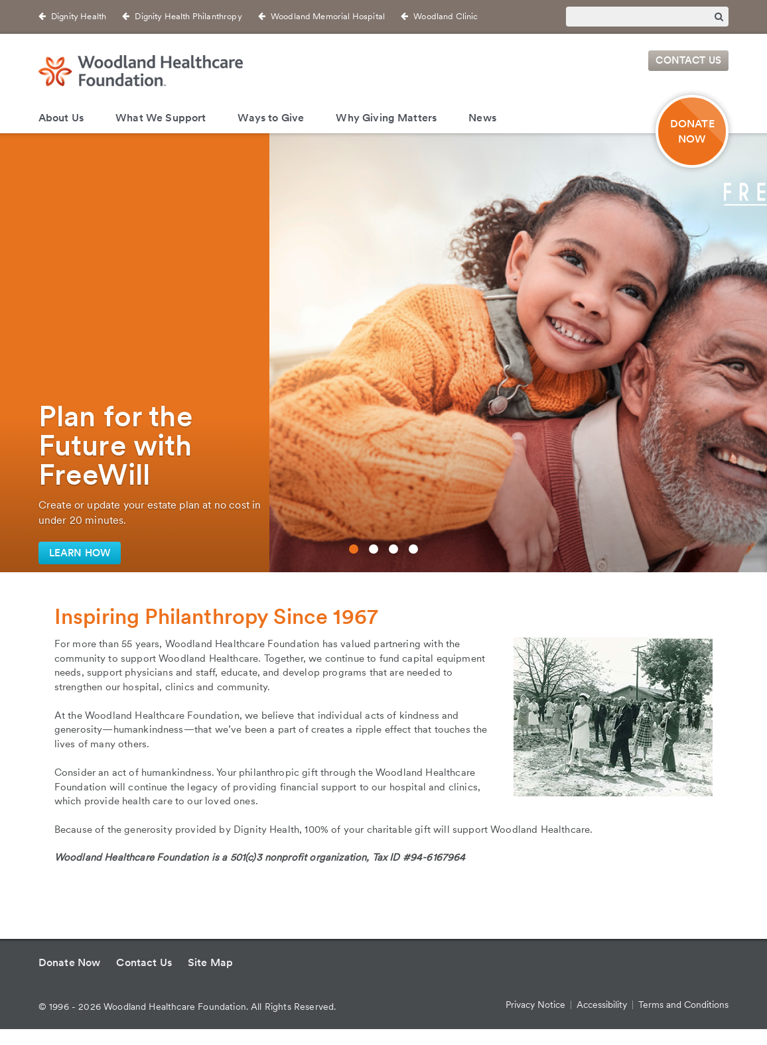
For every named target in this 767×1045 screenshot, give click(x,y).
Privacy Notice (535, 1004)
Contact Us (688, 61)
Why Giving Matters (386, 117)
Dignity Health (78, 16)
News (482, 117)
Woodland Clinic (445, 16)
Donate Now (69, 962)
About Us (61, 117)
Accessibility (602, 1004)
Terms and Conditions (683, 1004)
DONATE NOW (692, 131)
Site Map (210, 962)
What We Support (160, 117)
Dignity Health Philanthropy (188, 16)
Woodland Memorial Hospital (328, 16)
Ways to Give (271, 117)
